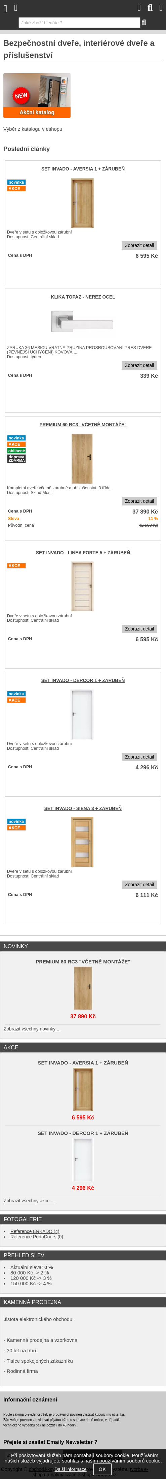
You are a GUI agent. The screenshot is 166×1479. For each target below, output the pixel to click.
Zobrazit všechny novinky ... (32, 1028)
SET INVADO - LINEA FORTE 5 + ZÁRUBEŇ (83, 552)
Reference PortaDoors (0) (36, 1236)
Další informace (70, 1469)
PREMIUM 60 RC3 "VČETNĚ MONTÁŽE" (82, 424)
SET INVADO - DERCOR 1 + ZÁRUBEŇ (83, 680)
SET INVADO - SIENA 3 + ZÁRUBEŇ (83, 808)
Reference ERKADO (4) (34, 1231)
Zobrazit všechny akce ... (29, 1200)
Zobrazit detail (139, 245)
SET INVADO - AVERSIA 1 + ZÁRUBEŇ (83, 169)
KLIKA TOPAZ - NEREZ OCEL (83, 297)
